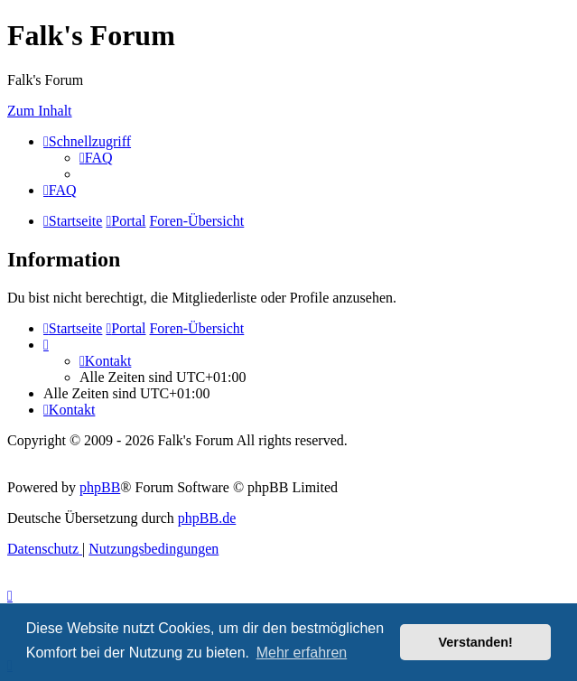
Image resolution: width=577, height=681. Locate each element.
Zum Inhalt (39, 110)
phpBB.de (207, 518)
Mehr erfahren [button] (302, 652)
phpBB (99, 487)
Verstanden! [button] (476, 642)
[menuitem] (96, 157)
